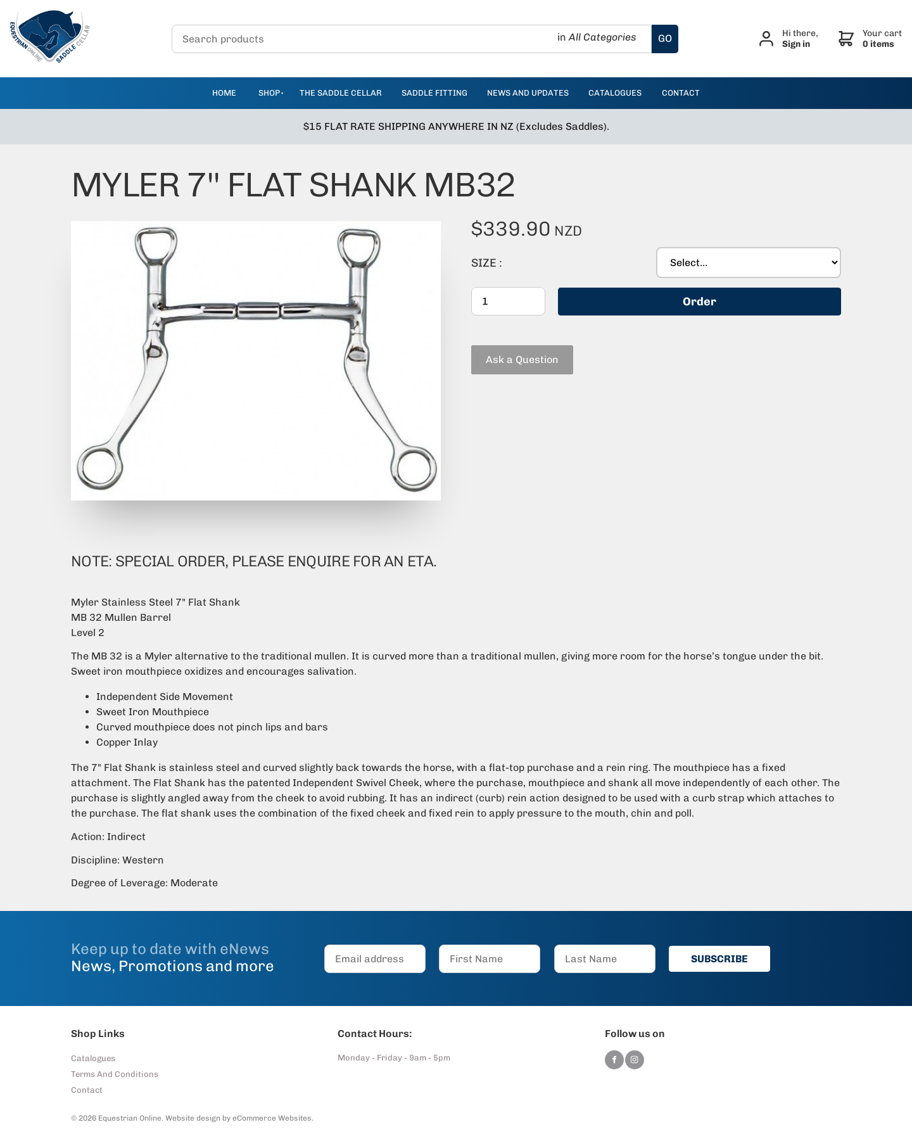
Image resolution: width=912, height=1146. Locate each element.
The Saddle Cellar (341, 93)
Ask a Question (507, 350)
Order (699, 302)
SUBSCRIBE (719, 959)
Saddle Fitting (434, 93)
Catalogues (93, 1058)
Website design (192, 1118)
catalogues (615, 93)
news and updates (528, 93)
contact (681, 93)
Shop (269, 93)
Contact (87, 1090)
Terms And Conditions (114, 1074)
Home (224, 93)
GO (665, 38)
